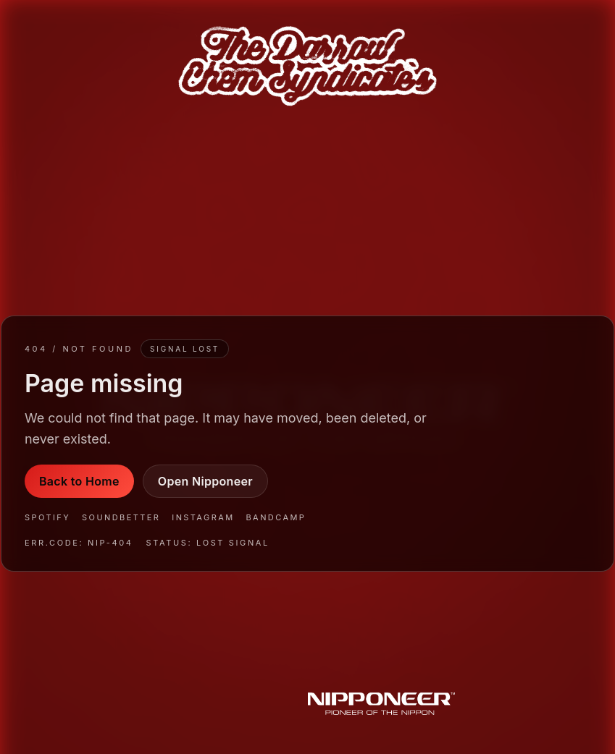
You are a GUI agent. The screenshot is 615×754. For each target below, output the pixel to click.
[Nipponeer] (382, 705)
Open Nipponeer (205, 481)
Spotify (47, 517)
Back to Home (79, 481)
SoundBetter (121, 517)
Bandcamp (276, 517)
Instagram (203, 517)
